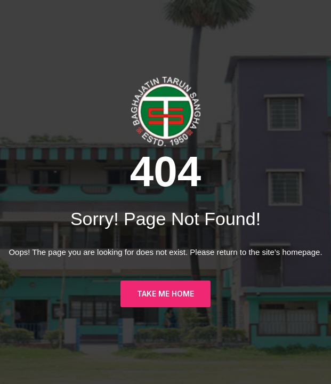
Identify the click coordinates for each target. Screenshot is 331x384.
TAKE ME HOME (165, 293)
